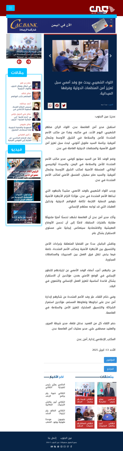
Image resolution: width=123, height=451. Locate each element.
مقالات (17, 73)
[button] (50, 55)
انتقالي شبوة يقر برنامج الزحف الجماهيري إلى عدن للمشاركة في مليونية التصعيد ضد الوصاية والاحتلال (25, 53)
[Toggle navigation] (10, 8)
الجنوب (110, 104)
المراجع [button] (110, 369)
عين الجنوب (66, 438)
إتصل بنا (52, 438)
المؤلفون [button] (110, 360)
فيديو (16, 149)
